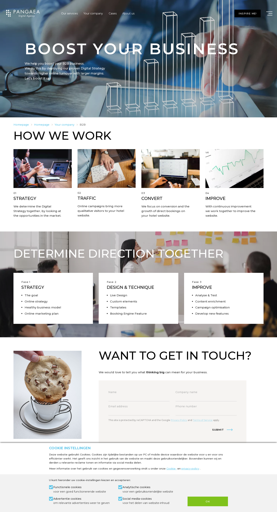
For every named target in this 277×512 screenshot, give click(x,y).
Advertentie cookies (81, 501)
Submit (218, 429)
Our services (69, 13)
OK (208, 501)
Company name (186, 392)
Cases (113, 13)
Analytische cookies (148, 489)
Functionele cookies (79, 489)
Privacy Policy (179, 420)
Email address (118, 406)
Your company (93, 13)
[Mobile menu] (269, 13)
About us (128, 13)
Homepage (21, 124)
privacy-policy (190, 468)
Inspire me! (248, 13)
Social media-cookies (146, 501)
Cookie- (171, 468)
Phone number (186, 406)
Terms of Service (203, 420)
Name (112, 392)
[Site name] (23, 13)
